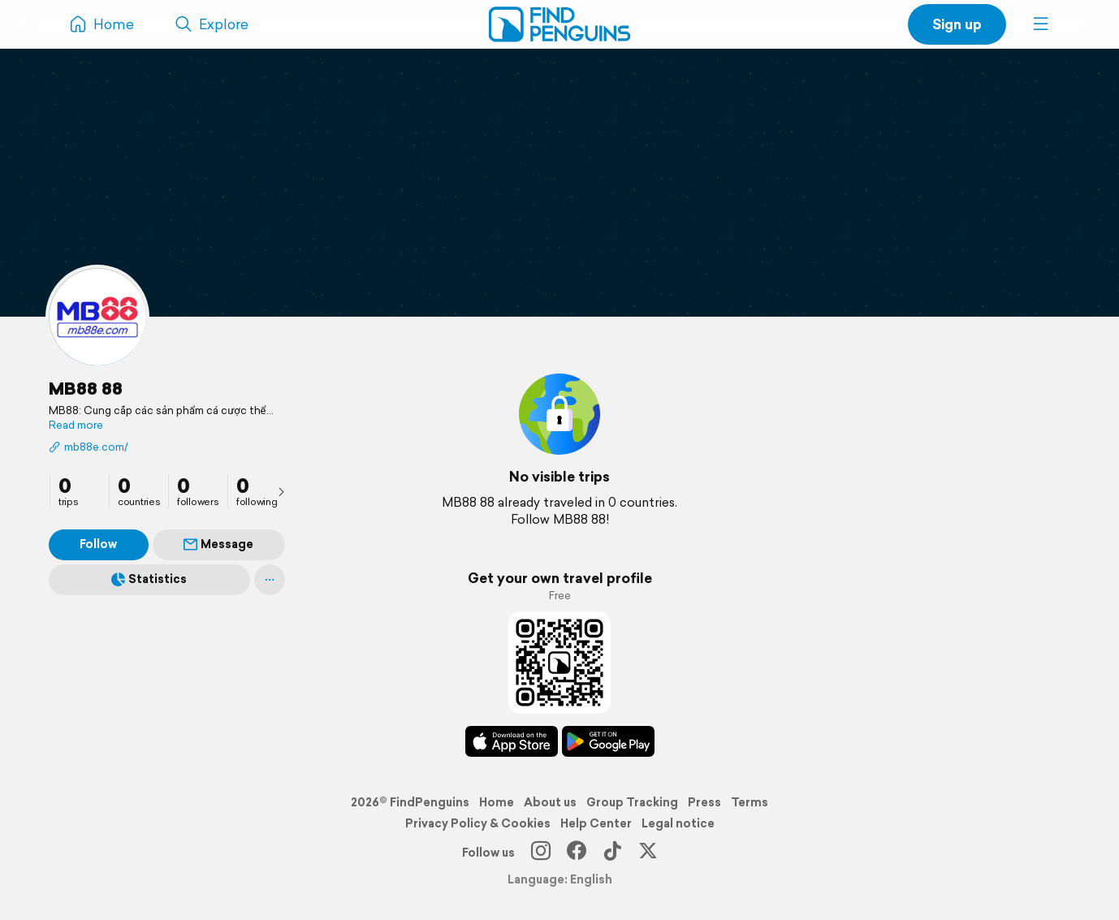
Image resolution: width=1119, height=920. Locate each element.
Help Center (596, 823)
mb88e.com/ (88, 447)
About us (550, 802)
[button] (1041, 24)
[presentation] (281, 491)
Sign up (957, 24)
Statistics (149, 579)
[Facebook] (576, 852)
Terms (749, 802)
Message (218, 544)
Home (496, 802)
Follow (98, 544)
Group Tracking (632, 802)
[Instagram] (541, 852)
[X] (648, 852)
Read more (76, 425)
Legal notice (678, 823)
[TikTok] (612, 852)
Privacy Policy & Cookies (478, 823)
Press (704, 802)
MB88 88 (86, 388)
